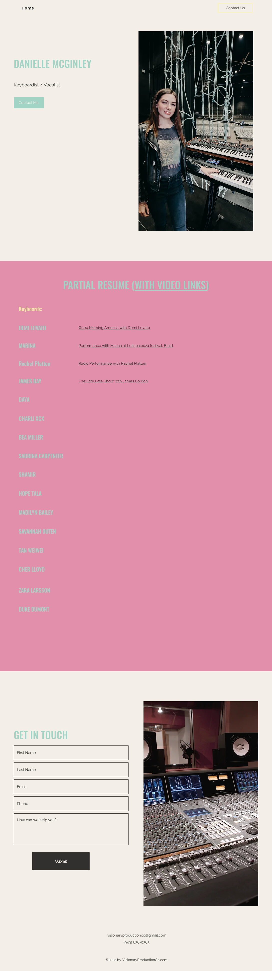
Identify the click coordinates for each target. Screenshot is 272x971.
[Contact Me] (29, 102)
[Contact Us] (235, 8)
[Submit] (61, 861)
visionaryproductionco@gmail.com (136, 935)
